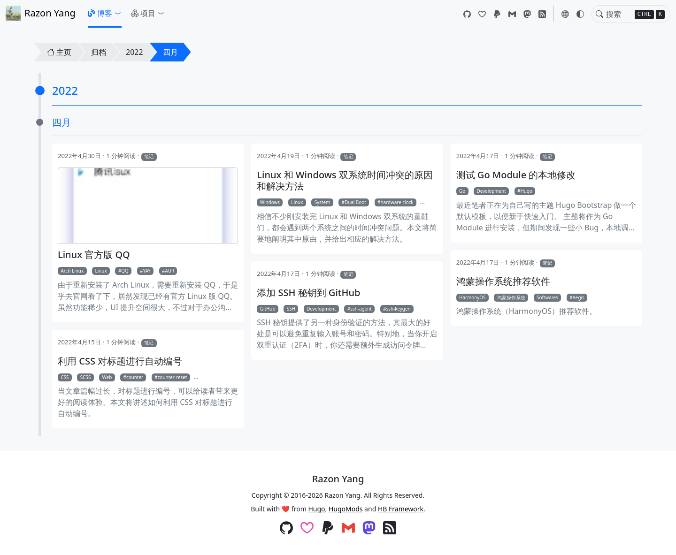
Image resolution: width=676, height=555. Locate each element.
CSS (65, 377)
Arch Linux (72, 270)
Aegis (578, 297)
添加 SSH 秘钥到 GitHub (308, 292)
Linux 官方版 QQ (94, 254)
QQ (124, 270)
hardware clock (396, 202)
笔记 (149, 156)
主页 (59, 52)
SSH (291, 308)
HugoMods (346, 508)
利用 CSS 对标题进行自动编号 (120, 361)
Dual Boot (355, 202)
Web (107, 377)
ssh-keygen (398, 308)
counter (134, 377)
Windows (270, 202)
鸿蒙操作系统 (511, 297)
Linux (101, 270)
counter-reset (172, 377)
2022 (134, 52)
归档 (98, 52)
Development (491, 191)
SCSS (85, 377)
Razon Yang (41, 13)
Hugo (526, 191)
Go (462, 191)
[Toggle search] (599, 14)
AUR (169, 270)
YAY (146, 270)
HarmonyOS (472, 297)
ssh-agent (361, 308)
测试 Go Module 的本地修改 (516, 175)
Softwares (547, 297)
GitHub (268, 308)
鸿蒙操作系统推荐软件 (503, 281)
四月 (170, 52)
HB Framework (400, 508)
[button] (104, 13)
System (322, 202)
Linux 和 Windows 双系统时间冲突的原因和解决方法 (344, 180)
